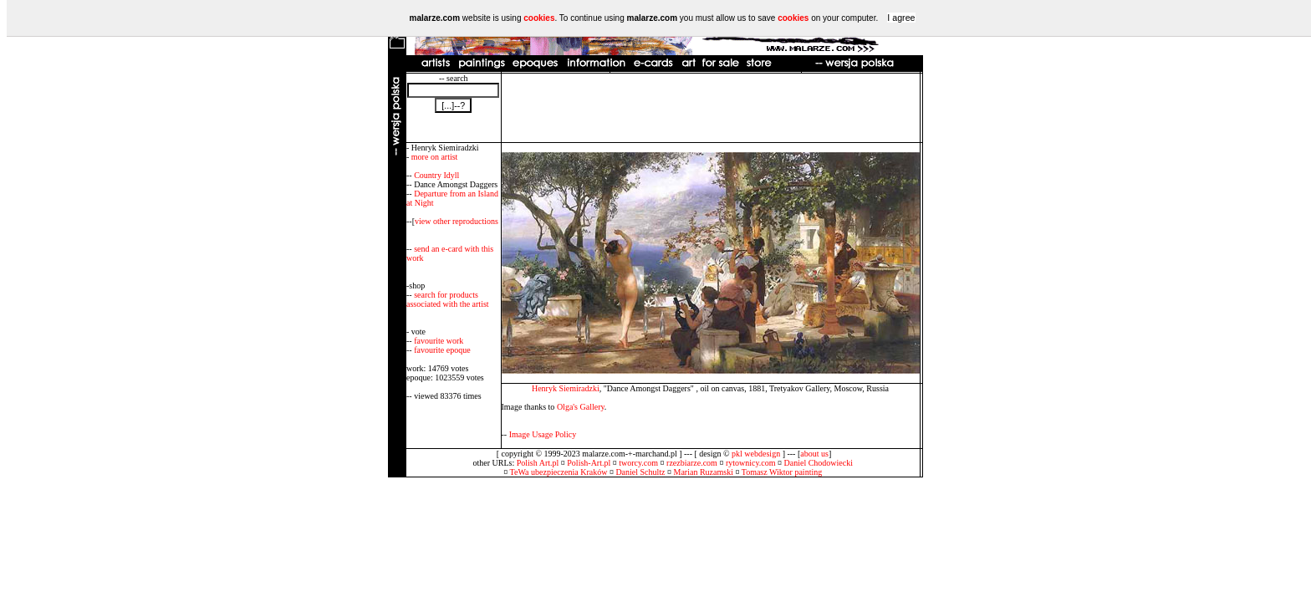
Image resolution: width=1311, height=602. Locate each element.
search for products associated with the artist (447, 299)
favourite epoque (442, 350)
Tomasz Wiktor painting (782, 472)
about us (814, 453)
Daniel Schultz (640, 472)
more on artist (434, 156)
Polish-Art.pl (588, 462)
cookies (538, 18)
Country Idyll (436, 175)
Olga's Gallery (580, 406)
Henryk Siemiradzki (565, 388)
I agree (901, 18)
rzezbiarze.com (691, 462)
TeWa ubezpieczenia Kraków (559, 472)
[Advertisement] (710, 108)
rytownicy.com (751, 462)
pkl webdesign (756, 453)
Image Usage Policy (543, 434)
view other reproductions (456, 221)
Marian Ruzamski (703, 472)
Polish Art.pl (538, 462)
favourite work (438, 340)
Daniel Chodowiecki (818, 462)
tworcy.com (638, 462)
